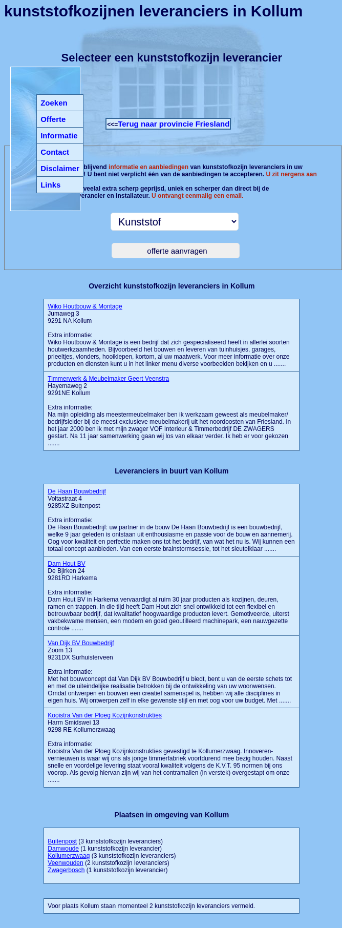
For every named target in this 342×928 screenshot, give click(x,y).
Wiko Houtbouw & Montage (85, 306)
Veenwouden (65, 863)
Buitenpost (62, 841)
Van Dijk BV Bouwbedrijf (81, 643)
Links (50, 184)
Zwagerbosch (66, 870)
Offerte (53, 119)
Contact (54, 152)
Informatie (59, 135)
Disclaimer (59, 168)
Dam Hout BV (66, 563)
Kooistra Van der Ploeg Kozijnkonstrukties (105, 715)
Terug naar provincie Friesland (173, 123)
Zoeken (54, 102)
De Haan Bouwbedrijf (76, 491)
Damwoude (63, 848)
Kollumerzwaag (69, 855)
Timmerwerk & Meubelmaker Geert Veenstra (108, 378)
